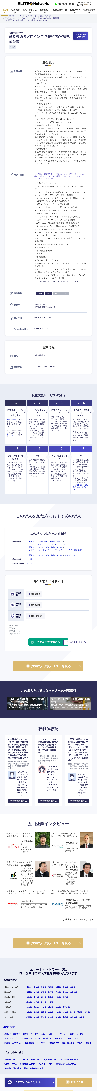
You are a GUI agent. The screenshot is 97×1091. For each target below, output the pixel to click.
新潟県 (29, 997)
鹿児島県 (73, 1017)
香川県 (72, 1012)
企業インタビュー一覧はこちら (80, 919)
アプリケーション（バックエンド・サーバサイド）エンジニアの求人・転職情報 (32, 18)
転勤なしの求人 (10, 1064)
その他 (88, 1043)
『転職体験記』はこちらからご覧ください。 (81, 487)
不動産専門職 (53, 1043)
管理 (36, 1034)
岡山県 (43, 1012)
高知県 (87, 1012)
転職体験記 (16, 11)
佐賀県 (36, 1017)
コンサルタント (26, 1038)
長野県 (65, 997)
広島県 (51, 1012)
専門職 (37, 1038)
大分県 (58, 1017)
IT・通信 (30, 559)
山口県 (58, 1012)
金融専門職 (29, 1043)
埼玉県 (51, 992)
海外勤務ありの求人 (28, 1064)
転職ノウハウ (75, 11)
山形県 (65, 987)
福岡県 (29, 1017)
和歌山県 (66, 1007)
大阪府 (43, 1007)
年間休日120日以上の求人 (66, 1064)
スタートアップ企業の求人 (30, 1060)
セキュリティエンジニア (74, 555)
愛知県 (43, 1002)
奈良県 (58, 1007)
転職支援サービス (60, 11)
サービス (80, 1034)
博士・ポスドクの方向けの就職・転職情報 (70, 703)
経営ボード (27, 1034)
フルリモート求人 (45, 1064)
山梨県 (58, 997)
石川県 (43, 997)
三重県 (51, 1002)
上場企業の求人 (10, 1060)
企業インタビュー (30, 11)
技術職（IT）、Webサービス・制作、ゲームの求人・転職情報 (30, 16)
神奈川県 (73, 992)
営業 (72, 1034)
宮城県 (29, 563)
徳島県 (65, 1012)
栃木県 (36, 992)
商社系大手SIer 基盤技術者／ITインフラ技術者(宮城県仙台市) (26, 20)
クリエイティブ (10, 1038)
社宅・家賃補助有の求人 (34, 1068)
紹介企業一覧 (45, 11)
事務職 (79, 1043)
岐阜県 (29, 1002)
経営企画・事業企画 (12, 1034)
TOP (3, 16)
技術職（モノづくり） (13, 1043)
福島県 (72, 987)
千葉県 (58, 992)
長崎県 (43, 1017)
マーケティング (61, 1034)
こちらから (11, 435)
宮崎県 (65, 1017)
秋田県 (43, 987)
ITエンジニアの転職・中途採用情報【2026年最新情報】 (27, 703)
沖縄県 (81, 1017)
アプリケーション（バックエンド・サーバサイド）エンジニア (51, 544)
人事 (50, 1034)
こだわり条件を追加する (76, 642)
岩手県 (51, 987)
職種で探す (9, 1027)
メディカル (41, 1043)
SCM (43, 1034)
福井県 (51, 997)
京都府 (36, 1007)
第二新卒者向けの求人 (69, 1060)
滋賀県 (29, 1007)
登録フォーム (12, 419)
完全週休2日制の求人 (12, 1068)
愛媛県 (79, 1012)
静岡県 (36, 1002)
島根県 (36, 1012)
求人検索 (5, 11)
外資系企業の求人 (51, 1060)
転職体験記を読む (18, 801)
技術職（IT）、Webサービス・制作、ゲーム (44, 541)
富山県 (36, 997)
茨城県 (29, 992)
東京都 (65, 992)
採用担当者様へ (89, 11)
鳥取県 (29, 1012)
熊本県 (51, 1017)
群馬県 (43, 992)
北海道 (29, 987)
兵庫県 (51, 1007)
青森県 (36, 987)
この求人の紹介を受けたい (80, 35)
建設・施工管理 (68, 1043)
